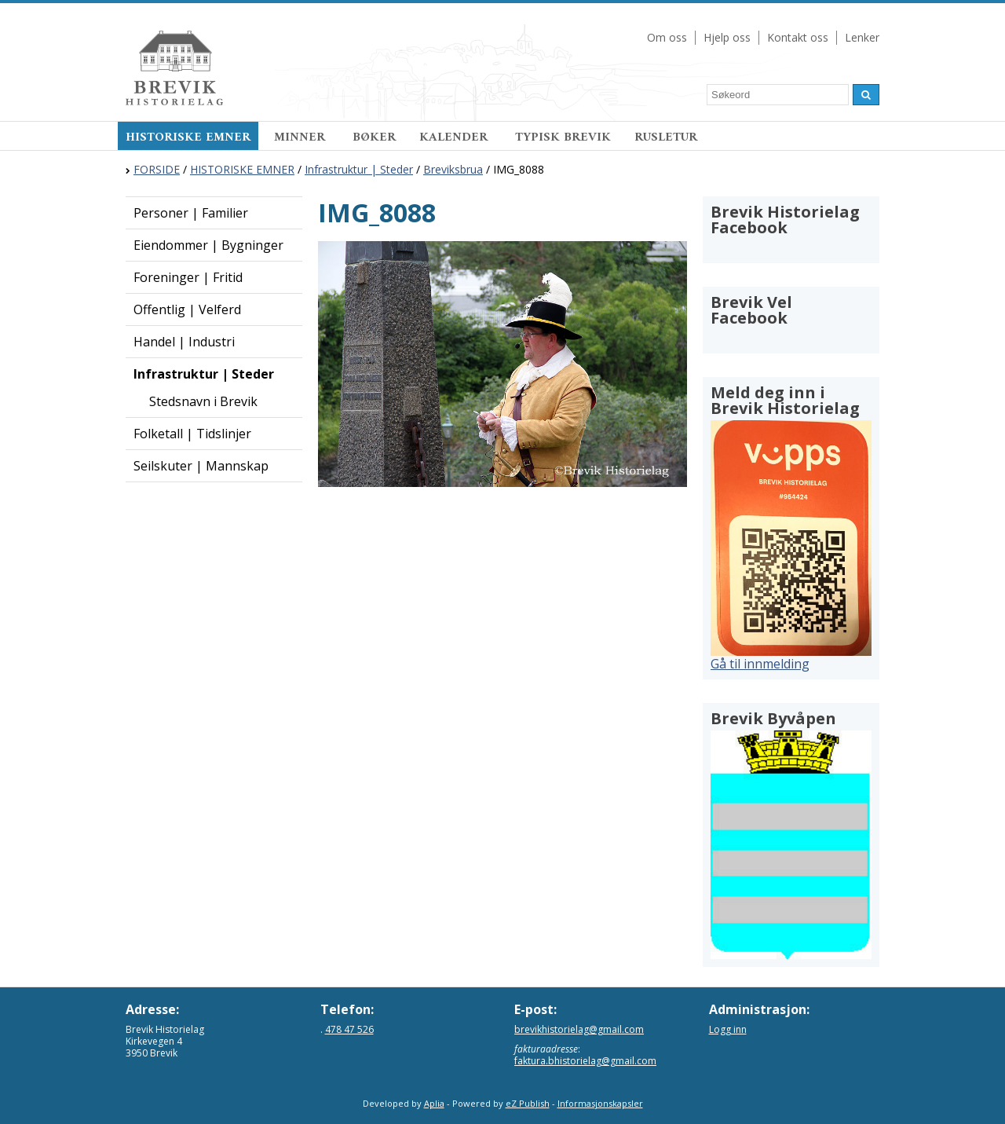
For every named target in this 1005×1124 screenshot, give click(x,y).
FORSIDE (156, 169)
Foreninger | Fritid (188, 277)
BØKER (374, 137)
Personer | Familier (190, 213)
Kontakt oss (797, 37)
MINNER (301, 137)
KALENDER (455, 137)
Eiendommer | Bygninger (208, 245)
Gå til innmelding (760, 663)
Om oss (667, 37)
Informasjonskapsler (600, 1103)
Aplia (434, 1103)
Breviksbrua (453, 169)
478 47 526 (349, 1029)
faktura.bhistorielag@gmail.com (585, 1060)
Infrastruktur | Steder (359, 169)
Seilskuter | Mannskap (201, 465)
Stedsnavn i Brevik (203, 401)
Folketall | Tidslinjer (192, 433)
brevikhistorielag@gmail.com (579, 1029)
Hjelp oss (727, 37)
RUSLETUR (665, 137)
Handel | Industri (184, 341)
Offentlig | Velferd (187, 309)
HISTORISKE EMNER (188, 137)
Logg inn (728, 1029)
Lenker (862, 37)
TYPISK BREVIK (563, 137)
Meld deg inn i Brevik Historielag (785, 400)
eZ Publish (528, 1103)
